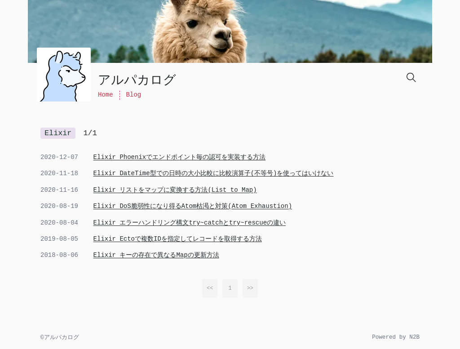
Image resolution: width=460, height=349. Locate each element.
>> (250, 288)
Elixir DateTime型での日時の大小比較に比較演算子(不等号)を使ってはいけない (213, 173)
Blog (134, 94)
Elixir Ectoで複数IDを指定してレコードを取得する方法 (177, 239)
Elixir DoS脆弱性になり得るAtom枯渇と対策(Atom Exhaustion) (192, 206)
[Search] (411, 77)
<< (210, 288)
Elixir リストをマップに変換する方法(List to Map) (175, 190)
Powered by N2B (396, 337)
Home (105, 94)
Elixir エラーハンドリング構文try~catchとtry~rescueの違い (189, 222)
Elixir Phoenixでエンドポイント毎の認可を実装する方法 (179, 157)
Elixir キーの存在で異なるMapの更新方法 (156, 255)
